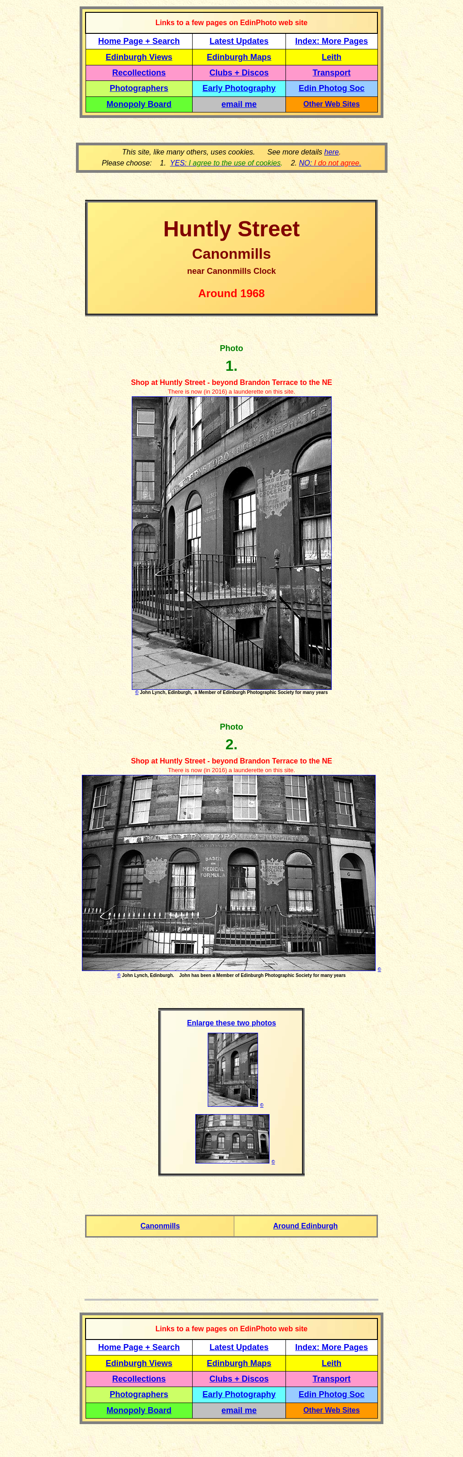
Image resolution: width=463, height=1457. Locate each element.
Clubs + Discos (239, 72)
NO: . (330, 163)
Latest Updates (239, 41)
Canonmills (160, 1226)
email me (239, 104)
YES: (225, 163)
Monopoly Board (139, 104)
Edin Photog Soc (332, 88)
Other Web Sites (331, 104)
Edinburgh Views (139, 57)
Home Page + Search (139, 41)
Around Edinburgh (305, 1226)
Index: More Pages (331, 41)
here (331, 152)
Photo (231, 348)
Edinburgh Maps (239, 57)
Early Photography (239, 88)
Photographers (139, 88)
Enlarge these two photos (231, 1023)
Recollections (139, 72)
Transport (331, 72)
